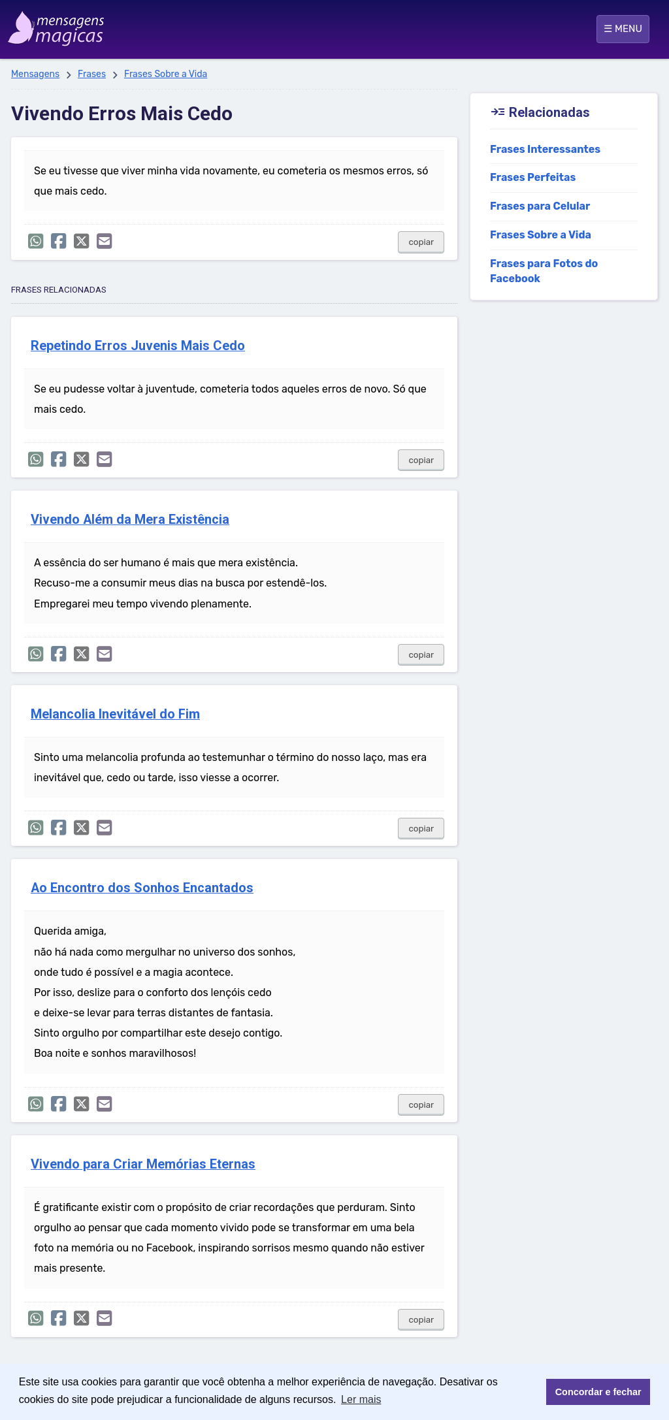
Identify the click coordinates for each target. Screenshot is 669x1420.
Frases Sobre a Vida (165, 74)
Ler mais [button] (361, 1399)
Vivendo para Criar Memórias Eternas (143, 1164)
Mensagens (35, 74)
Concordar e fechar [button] (598, 1392)
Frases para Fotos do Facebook (544, 271)
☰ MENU (623, 29)
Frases (92, 74)
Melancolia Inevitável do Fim (115, 714)
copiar (421, 242)
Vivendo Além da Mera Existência (130, 519)
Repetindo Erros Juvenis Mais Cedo (138, 345)
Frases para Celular (540, 206)
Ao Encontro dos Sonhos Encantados (142, 888)
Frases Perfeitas (533, 177)
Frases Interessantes (545, 149)
